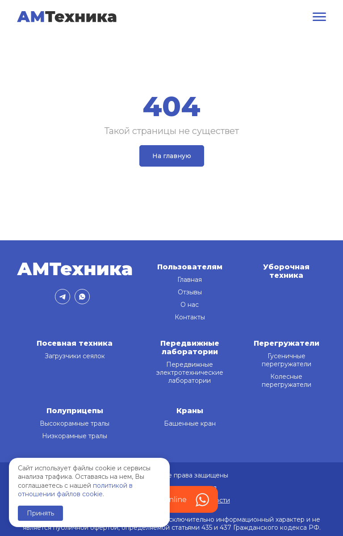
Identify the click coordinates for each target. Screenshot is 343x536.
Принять (40, 513)
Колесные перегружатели (286, 381)
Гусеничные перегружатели (286, 360)
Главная (189, 280)
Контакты (190, 317)
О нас (189, 305)
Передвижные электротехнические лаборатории (189, 372)
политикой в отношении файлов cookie (75, 490)
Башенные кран (190, 423)
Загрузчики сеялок (75, 356)
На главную (171, 156)
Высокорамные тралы (74, 423)
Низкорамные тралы (74, 436)
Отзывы (190, 292)
